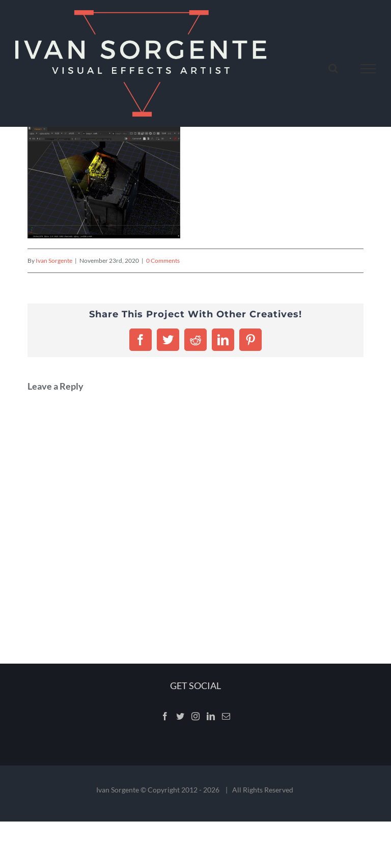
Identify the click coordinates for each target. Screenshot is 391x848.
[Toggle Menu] (368, 68)
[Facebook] (165, 716)
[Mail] (226, 716)
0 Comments (163, 260)
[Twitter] (180, 716)
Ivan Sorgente (54, 260)
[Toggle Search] (333, 68)
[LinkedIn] (211, 716)
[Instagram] (195, 716)
